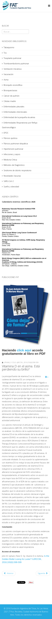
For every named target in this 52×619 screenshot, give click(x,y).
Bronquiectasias (10, 90)
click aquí (24, 350)
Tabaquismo (9, 47)
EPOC (6, 133)
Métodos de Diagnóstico (14, 165)
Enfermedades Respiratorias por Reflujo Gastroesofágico (19, 125)
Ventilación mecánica (12, 69)
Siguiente (43, 573)
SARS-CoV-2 (9, 181)
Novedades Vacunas (12, 176)
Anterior (8, 573)
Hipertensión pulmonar (13, 149)
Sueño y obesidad (11, 186)
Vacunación (8, 74)
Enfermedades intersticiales (15, 112)
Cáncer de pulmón (11, 96)
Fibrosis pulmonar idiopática (16, 143)
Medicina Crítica (10, 159)
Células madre (10, 101)
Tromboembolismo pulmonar (16, 63)
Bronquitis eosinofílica (13, 85)
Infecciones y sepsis (12, 154)
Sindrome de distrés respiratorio (17, 170)
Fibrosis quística (10, 138)
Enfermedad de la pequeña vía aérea (19, 117)
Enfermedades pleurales (14, 106)
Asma (6, 79)
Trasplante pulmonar (12, 58)
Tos (5, 53)
